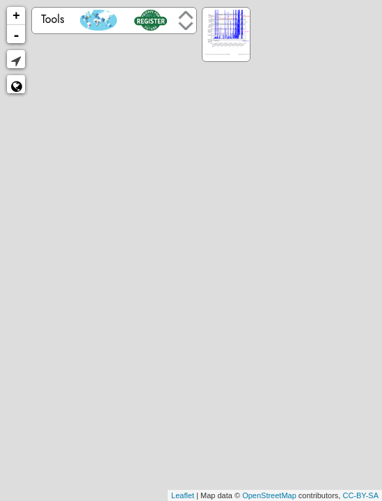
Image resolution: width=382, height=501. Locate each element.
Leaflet (182, 495)
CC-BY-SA (360, 495)
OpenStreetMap (269, 495)
